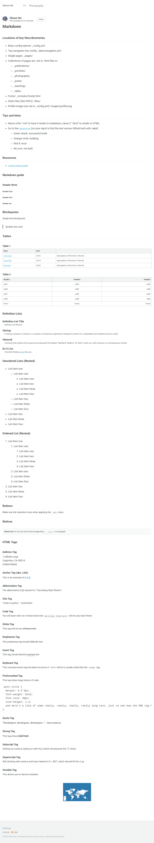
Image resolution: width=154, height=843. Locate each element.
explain (22, 361)
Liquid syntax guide (19, 168)
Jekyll (29, 837)
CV (26, 5)
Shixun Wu (8, 5)
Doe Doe (7, 273)
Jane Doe (7, 268)
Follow (44, 19)
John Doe (8, 263)
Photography (40, 5)
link (31, 592)
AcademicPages (39, 837)
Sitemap (7, 828)
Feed (15, 832)
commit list (25, 130)
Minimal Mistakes (60, 837)
